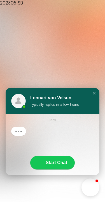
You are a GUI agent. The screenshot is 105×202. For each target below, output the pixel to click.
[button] (94, 93)
